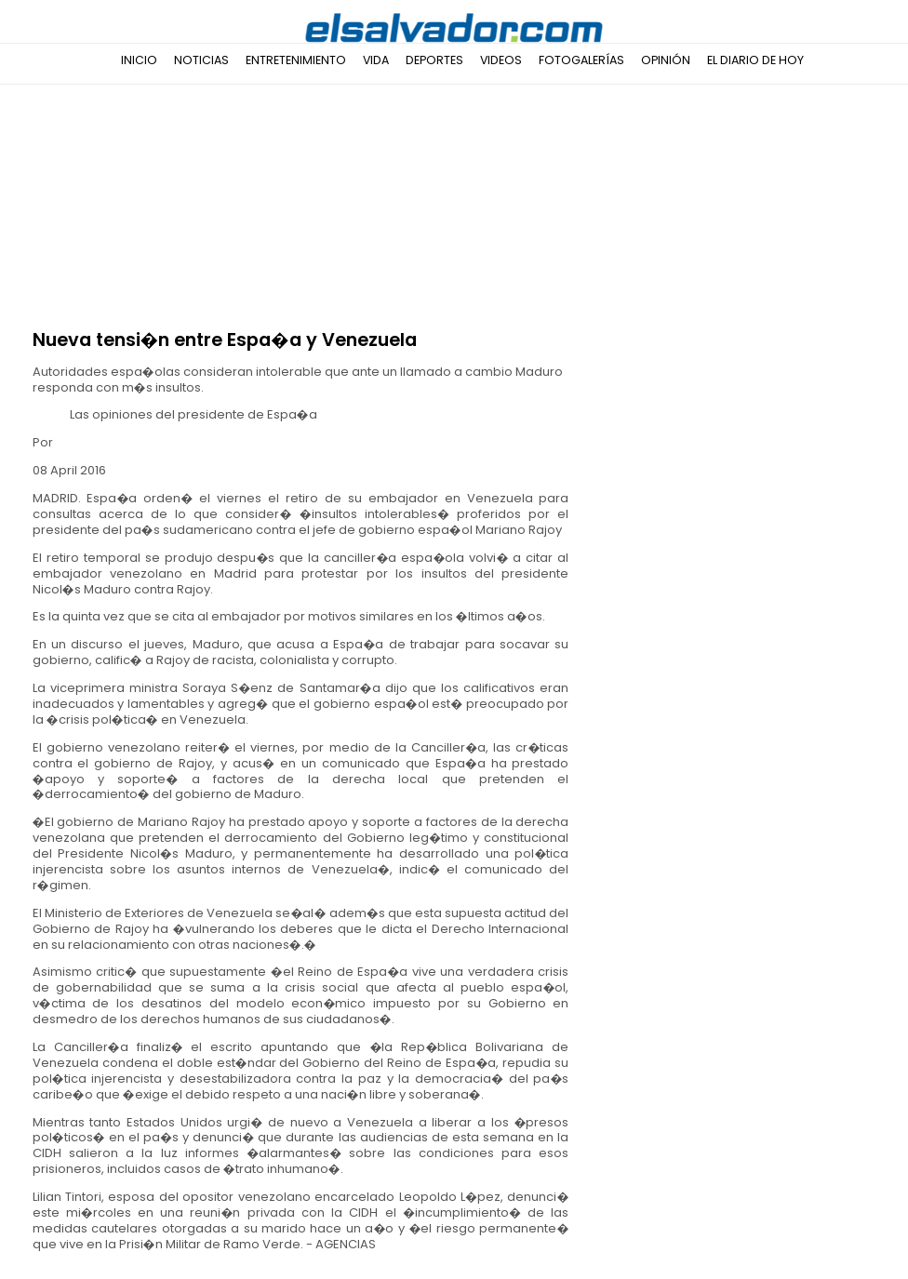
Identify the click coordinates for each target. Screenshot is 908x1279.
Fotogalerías (581, 60)
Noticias (201, 60)
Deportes (434, 60)
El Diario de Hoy (755, 60)
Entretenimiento (296, 60)
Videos (501, 60)
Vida (376, 60)
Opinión (665, 60)
